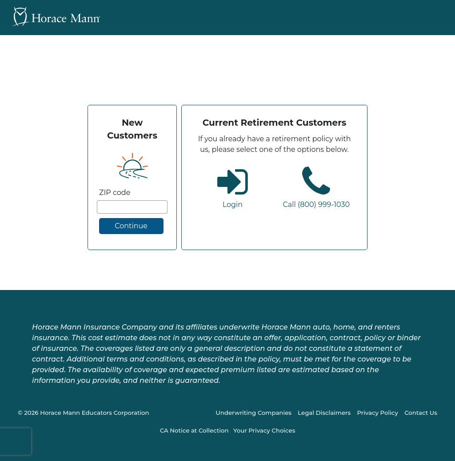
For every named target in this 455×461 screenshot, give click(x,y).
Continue (131, 226)
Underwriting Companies (253, 412)
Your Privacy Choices (264, 430)
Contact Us (420, 412)
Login (233, 204)
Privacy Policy (377, 412)
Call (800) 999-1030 (316, 204)
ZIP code (114, 192)
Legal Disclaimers (324, 412)
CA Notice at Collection (194, 430)
